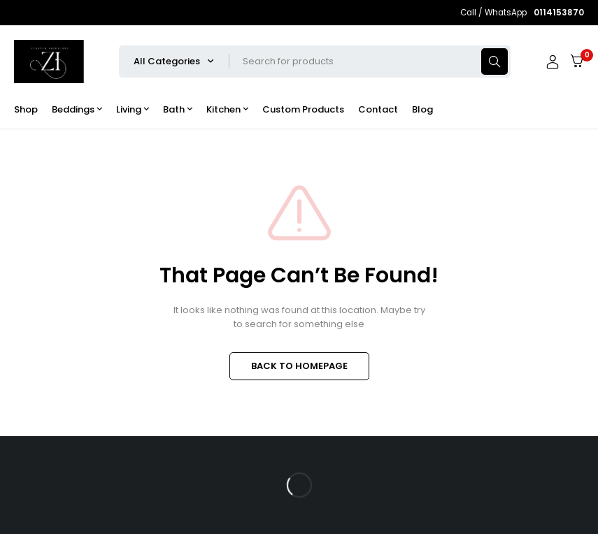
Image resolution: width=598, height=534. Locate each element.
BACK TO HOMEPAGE (299, 366)
